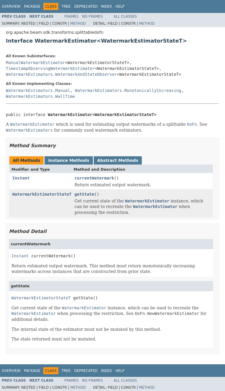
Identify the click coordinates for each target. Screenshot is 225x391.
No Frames (92, 16)
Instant (21, 178)
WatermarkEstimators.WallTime (40, 96)
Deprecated (86, 6)
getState (84, 194)
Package (32, 6)
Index (106, 6)
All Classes (125, 16)
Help (120, 6)
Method (78, 23)
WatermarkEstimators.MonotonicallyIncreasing (128, 90)
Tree (66, 6)
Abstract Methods (117, 160)
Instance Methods (68, 160)
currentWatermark (94, 178)
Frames (71, 16)
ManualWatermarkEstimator (35, 62)
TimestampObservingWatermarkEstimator (50, 68)
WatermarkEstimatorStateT (41, 194)
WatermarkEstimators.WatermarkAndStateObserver (61, 74)
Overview (11, 6)
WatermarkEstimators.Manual (38, 90)
